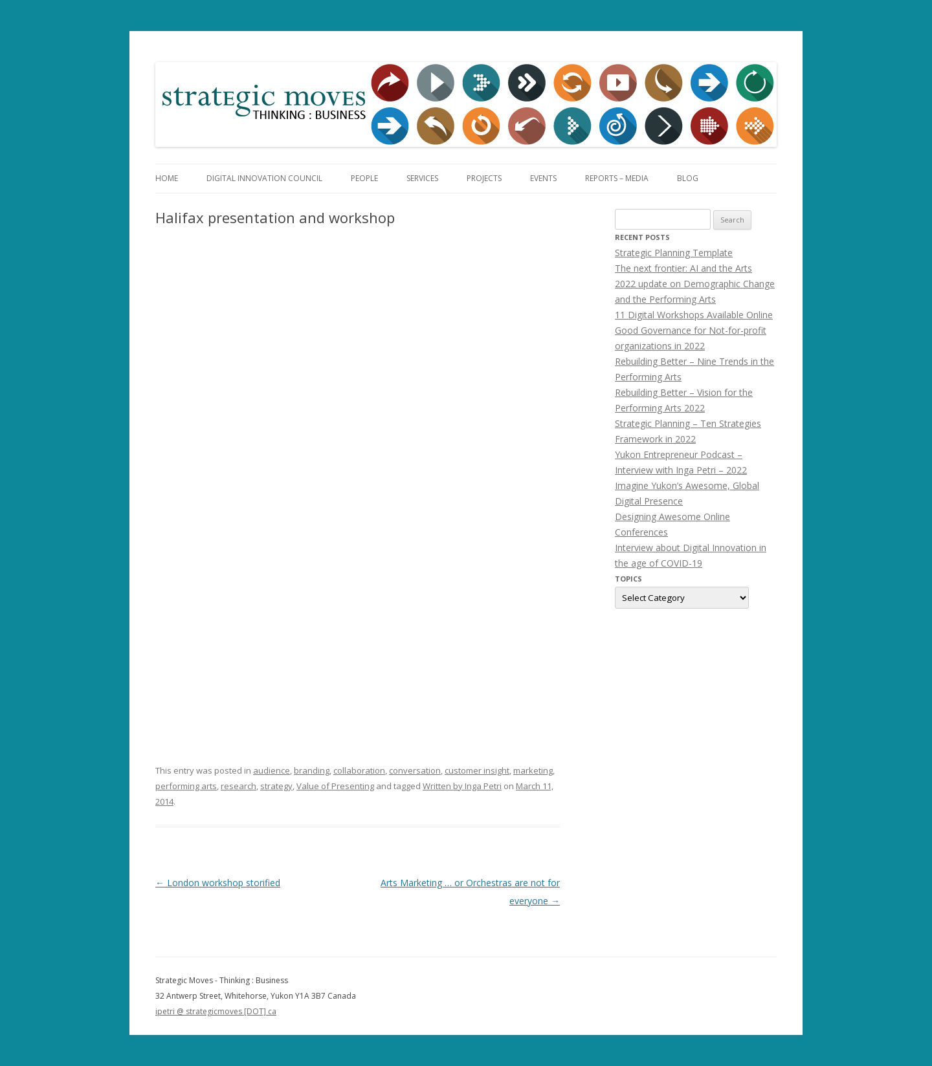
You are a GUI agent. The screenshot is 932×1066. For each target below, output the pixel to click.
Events (543, 178)
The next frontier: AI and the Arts (683, 268)
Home (166, 178)
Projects (484, 178)
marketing (533, 770)
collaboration (359, 770)
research (238, 786)
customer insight (477, 770)
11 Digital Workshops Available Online (694, 315)
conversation (415, 770)
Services (422, 178)
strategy (276, 786)
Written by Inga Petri (462, 786)
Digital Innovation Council (264, 178)
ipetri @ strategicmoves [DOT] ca (215, 1011)
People (364, 178)
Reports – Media (617, 178)
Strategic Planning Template (674, 252)
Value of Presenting (335, 786)
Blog (687, 178)
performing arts (186, 786)
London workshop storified (217, 882)
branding (311, 770)
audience (271, 770)
